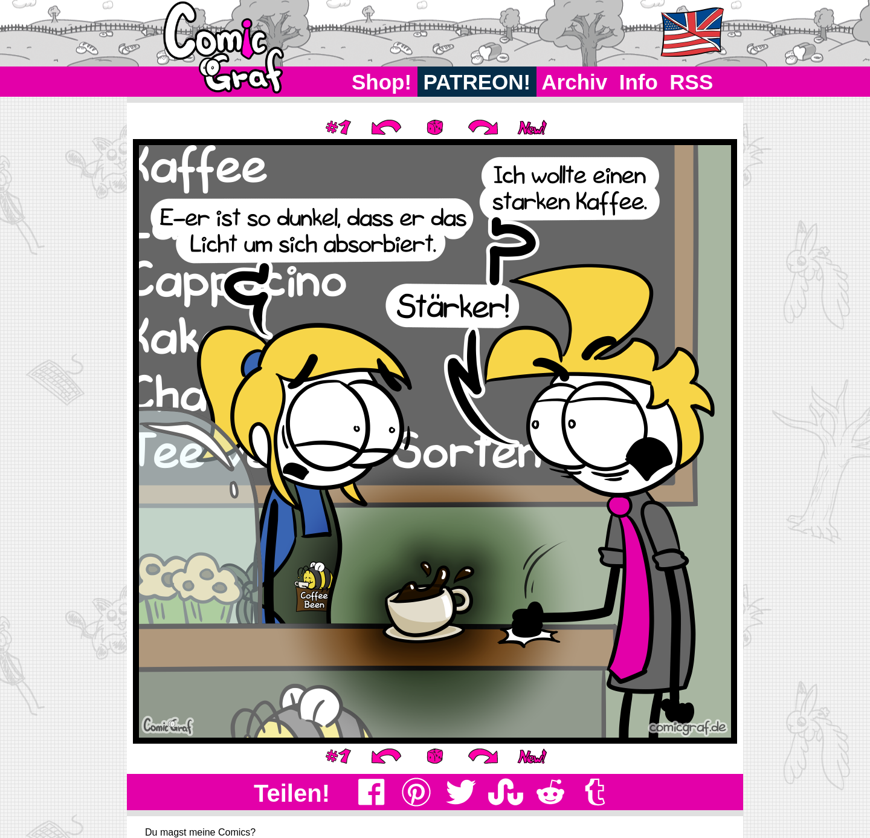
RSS (691, 82)
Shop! (381, 82)
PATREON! (476, 82)
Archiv (574, 82)
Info (638, 82)
